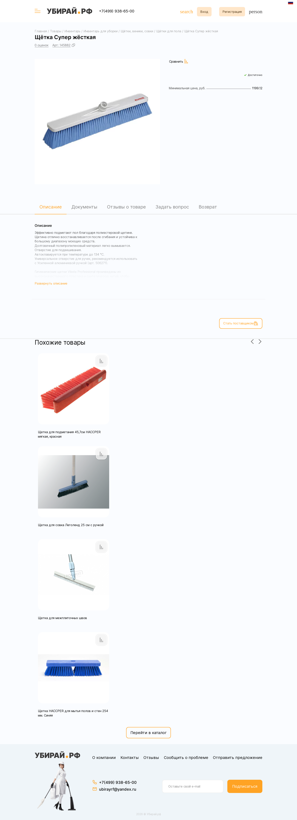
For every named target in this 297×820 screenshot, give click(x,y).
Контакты (129, 757)
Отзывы (151, 757)
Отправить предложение (237, 757)
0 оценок (41, 45)
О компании (104, 757)
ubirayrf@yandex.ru (117, 789)
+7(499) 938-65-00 (116, 11)
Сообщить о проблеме (186, 757)
